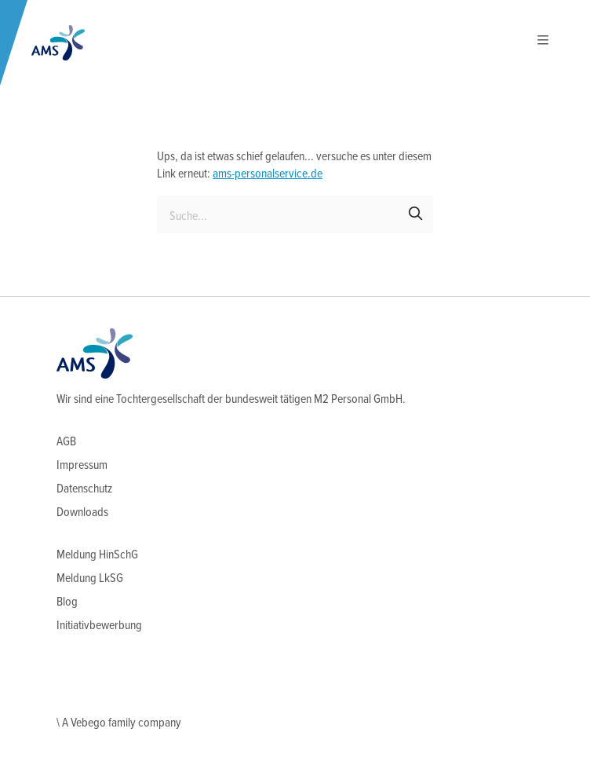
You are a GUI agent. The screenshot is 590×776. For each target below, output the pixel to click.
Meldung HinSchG (97, 555)
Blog (67, 602)
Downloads (82, 512)
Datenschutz (84, 489)
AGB (66, 442)
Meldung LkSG (89, 578)
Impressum (81, 465)
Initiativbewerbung (99, 625)
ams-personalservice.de (267, 174)
